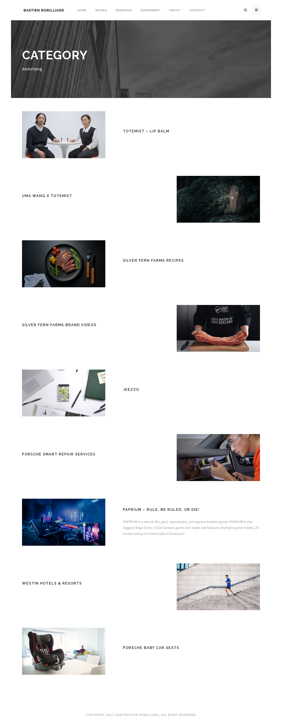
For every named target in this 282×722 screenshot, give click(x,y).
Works (101, 10)
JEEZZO (131, 389)
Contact (197, 10)
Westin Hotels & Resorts (52, 583)
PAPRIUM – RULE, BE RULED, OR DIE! (161, 510)
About (175, 10)
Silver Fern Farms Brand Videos (59, 325)
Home (81, 10)
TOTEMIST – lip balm (146, 131)
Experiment (150, 10)
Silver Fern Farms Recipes (153, 260)
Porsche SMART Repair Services (59, 454)
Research (124, 10)
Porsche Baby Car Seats (151, 648)
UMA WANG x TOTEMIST (47, 196)
